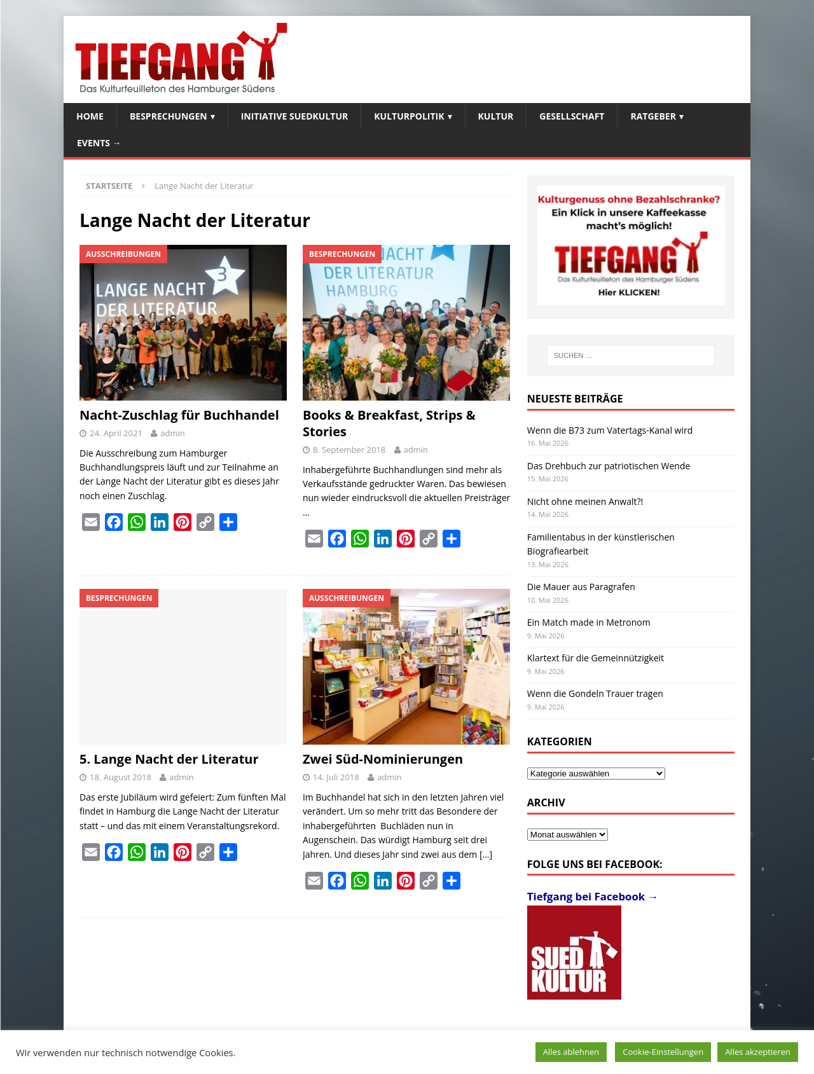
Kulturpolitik (409, 116)
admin (172, 433)
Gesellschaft (571, 116)
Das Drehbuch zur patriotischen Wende (609, 466)
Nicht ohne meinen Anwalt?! (585, 501)
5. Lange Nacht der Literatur (169, 759)
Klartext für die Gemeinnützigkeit (595, 658)
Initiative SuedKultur (294, 116)
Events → (99, 143)
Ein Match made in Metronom (589, 622)
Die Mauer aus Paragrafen (581, 587)
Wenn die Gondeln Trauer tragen (595, 693)
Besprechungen (168, 116)
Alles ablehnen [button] (571, 1051)
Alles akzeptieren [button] (757, 1051)
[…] (485, 854)
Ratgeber (652, 116)
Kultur (496, 116)
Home (90, 116)
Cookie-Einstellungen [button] (663, 1051)
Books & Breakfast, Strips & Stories (389, 423)
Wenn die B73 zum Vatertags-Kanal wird (610, 430)
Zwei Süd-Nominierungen (383, 759)
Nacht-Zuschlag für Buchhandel (179, 414)
